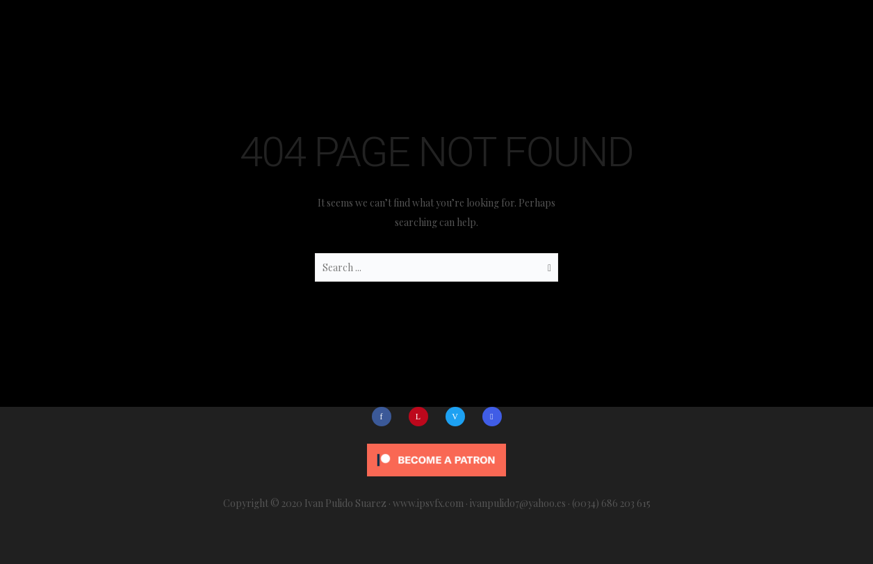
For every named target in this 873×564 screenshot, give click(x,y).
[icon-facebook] (385, 416)
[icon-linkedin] (422, 416)
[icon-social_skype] (492, 416)
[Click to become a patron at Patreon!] (436, 455)
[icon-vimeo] (459, 416)
